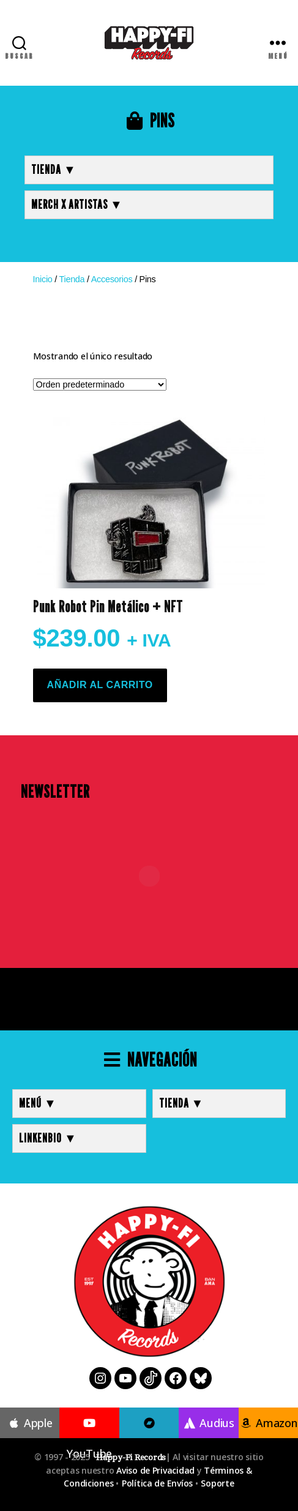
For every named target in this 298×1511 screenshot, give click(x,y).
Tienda (71, 279)
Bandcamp (149, 1439)
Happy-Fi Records (131, 1457)
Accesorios (112, 279)
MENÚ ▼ (38, 1103)
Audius (208, 1422)
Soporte (217, 1483)
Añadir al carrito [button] (100, 685)
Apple (30, 1422)
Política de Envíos (157, 1483)
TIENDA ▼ (53, 169)
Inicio (43, 279)
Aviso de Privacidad (155, 1470)
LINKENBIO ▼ (48, 1138)
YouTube (89, 1439)
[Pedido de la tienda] (99, 384)
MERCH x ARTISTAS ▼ (77, 204)
